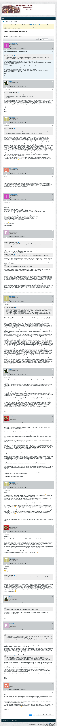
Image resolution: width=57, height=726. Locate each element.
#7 (52, 304)
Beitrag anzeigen (14, 55)
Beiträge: (22, 48)
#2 (52, 89)
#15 (52, 692)
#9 (52, 425)
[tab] (6, 37)
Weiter (51, 715)
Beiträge (6, 36)
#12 (52, 566)
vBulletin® (48, 723)
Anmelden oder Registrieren (48, 1)
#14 (52, 632)
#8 (52, 377)
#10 (52, 490)
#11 (52, 534)
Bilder (20, 36)
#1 (52, 51)
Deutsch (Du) (6, 720)
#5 (52, 202)
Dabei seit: (11, 48)
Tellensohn (15, 163)
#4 (52, 176)
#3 (52, 125)
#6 (52, 239)
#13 (52, 605)
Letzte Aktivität (13, 36)
